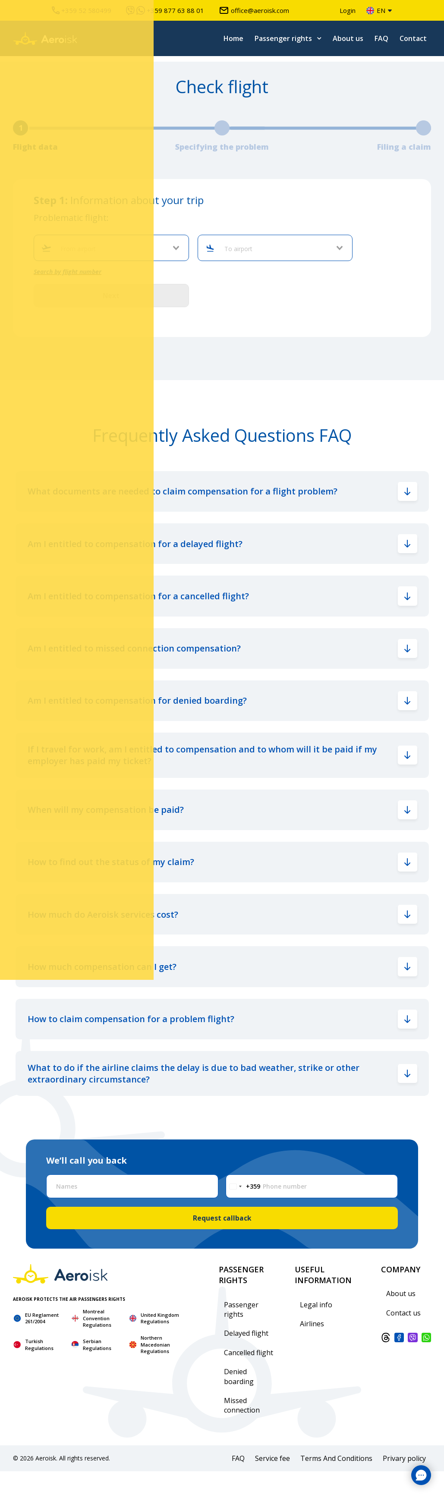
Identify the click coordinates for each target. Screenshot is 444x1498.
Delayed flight (246, 1360)
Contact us (403, 1339)
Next (111, 296)
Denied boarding (239, 1403)
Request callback (222, 1244)
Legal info (316, 1331)
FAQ (381, 38)
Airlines (312, 1350)
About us (348, 38)
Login (348, 10)
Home (233, 38)
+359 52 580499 (81, 10)
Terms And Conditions (336, 1484)
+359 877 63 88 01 (165, 10)
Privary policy (404, 1484)
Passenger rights (283, 38)
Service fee (272, 1484)
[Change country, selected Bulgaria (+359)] (243, 1212)
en (375, 10)
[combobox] (115, 249)
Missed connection (242, 1431)
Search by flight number (67, 272)
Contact (413, 38)
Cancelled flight (248, 1379)
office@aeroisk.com (254, 10)
